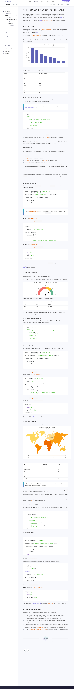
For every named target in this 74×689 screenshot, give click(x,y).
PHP (11, 38)
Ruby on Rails (11, 45)
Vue (11, 34)
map (66, 17)
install (40, 20)
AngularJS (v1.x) (11, 17)
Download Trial (66, 1)
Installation (10, 21)
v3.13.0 (67, 4)
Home (6, 8)
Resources (47, 1)
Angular (11, 15)
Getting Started (11, 11)
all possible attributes (37, 263)
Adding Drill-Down (11, 28)
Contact (53, 1)
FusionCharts (50, 266)
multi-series (27, 107)
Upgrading (11, 53)
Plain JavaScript (11, 13)
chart (53, 17)
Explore (30, 1)
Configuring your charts (11, 49)
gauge (61, 17)
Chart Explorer (53, 4)
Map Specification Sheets (36, 499)
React (11, 32)
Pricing (41, 1)
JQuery (11, 36)
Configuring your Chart (11, 26)
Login (59, 1)
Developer (36, 1)
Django (11, 43)
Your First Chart (10, 23)
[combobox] (22, 4)
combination (33, 107)
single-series (61, 106)
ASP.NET (11, 42)
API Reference (61, 4)
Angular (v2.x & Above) (11, 19)
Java (11, 40)
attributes (25, 267)
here (37, 32)
